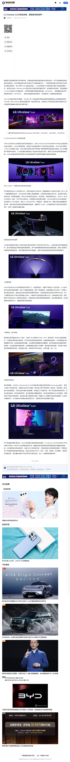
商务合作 (8, 42)
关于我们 (8, 51)
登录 (65, 3)
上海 (56, 99)
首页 (6, 38)
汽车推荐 (5, 565)
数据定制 (8, 47)
